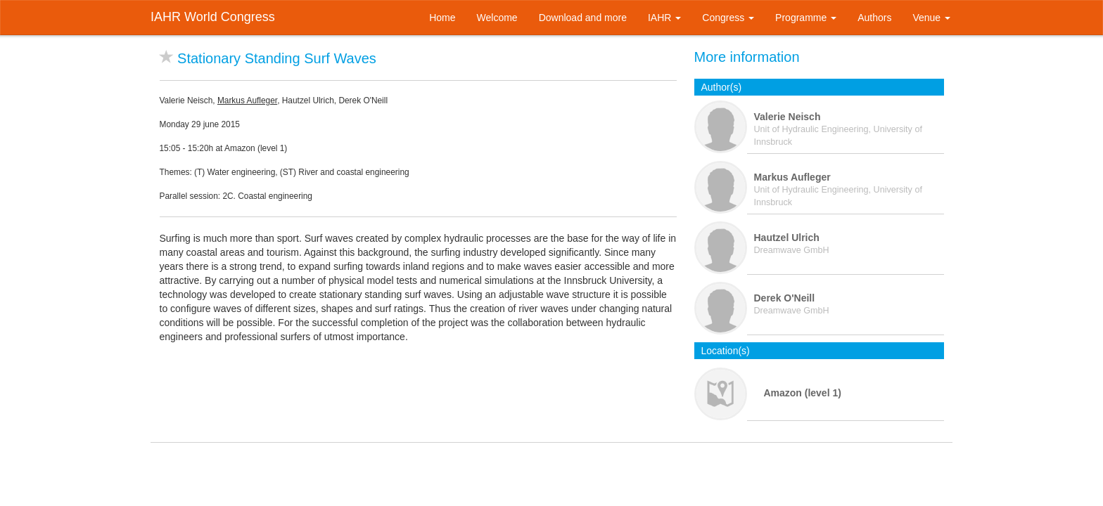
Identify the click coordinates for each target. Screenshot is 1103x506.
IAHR (664, 17)
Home (442, 17)
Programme (805, 17)
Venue (931, 17)
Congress (728, 17)
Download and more (583, 17)
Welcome (497, 17)
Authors (874, 17)
